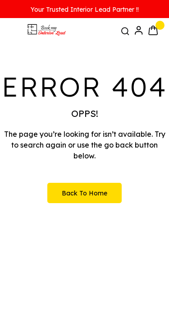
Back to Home (84, 193)
